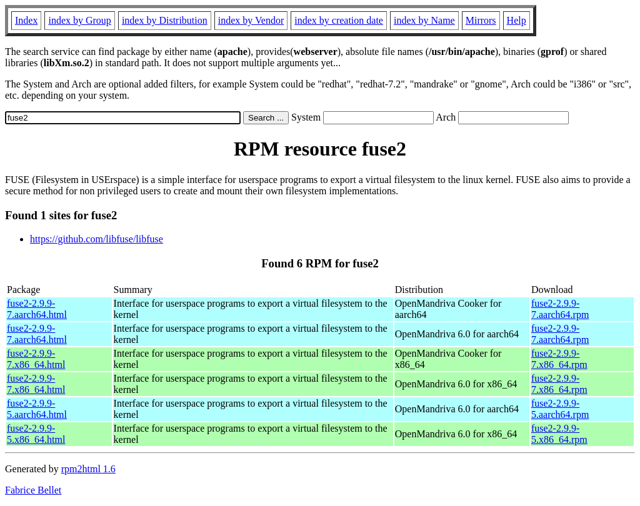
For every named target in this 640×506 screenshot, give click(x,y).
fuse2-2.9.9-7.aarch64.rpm (560, 309)
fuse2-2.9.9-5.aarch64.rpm (560, 409)
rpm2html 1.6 (88, 469)
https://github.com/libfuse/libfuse (96, 239)
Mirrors (481, 20)
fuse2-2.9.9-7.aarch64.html (37, 309)
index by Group (79, 20)
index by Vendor (251, 20)
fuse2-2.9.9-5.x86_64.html (36, 434)
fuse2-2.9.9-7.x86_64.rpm (559, 359)
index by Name (424, 20)
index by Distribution (165, 20)
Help (516, 20)
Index (26, 20)
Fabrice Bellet (33, 490)
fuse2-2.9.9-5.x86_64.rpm (559, 434)
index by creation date (338, 20)
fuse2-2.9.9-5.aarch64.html (37, 409)
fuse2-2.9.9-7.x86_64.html (36, 359)
